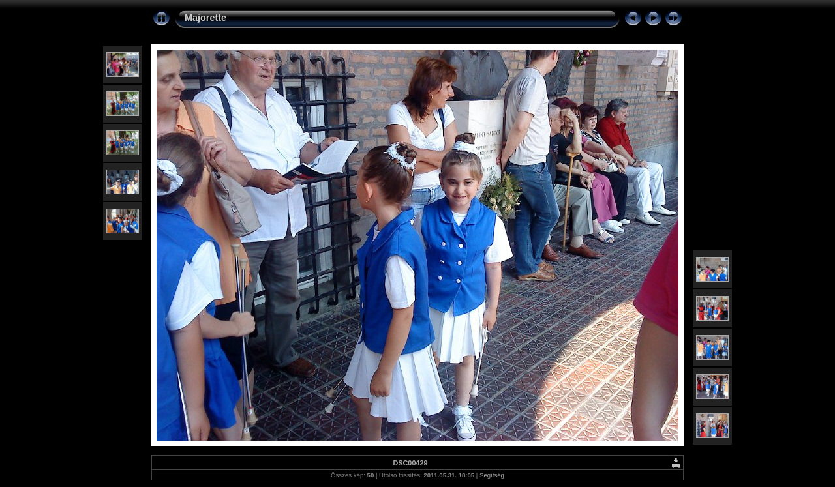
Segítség (491, 475)
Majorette (205, 17)
